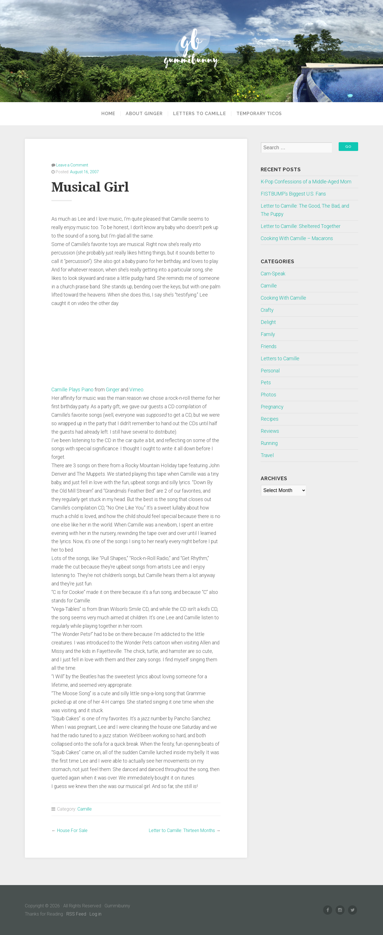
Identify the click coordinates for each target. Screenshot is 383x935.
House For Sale (72, 830)
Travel (267, 455)
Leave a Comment (72, 165)
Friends (269, 346)
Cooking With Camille (283, 298)
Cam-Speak (273, 273)
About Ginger (144, 113)
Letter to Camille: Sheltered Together (300, 226)
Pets (266, 382)
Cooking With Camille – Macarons (297, 238)
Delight (268, 322)
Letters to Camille (199, 113)
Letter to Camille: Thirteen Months (182, 830)
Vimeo (136, 389)
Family (268, 334)
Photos (268, 395)
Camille (84, 809)
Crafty (267, 310)
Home (108, 113)
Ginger (112, 389)
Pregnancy (272, 407)
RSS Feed (76, 914)
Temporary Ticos (259, 113)
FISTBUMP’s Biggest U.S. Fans (293, 194)
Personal (270, 371)
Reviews (270, 431)
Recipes (269, 419)
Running (269, 443)
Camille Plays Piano (72, 389)
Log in (95, 914)
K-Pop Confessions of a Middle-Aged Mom (306, 182)
